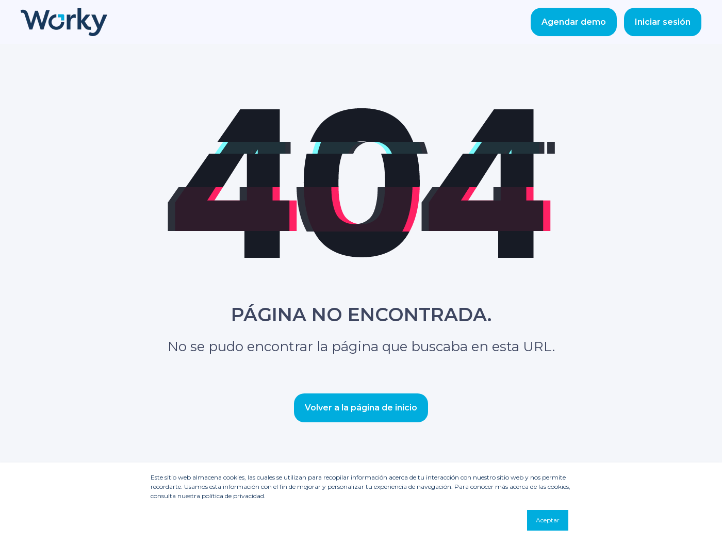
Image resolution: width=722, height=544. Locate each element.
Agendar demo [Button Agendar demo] (574, 22)
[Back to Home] (64, 29)
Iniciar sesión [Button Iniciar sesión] (663, 22)
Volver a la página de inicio (361, 408)
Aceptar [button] (548, 520)
